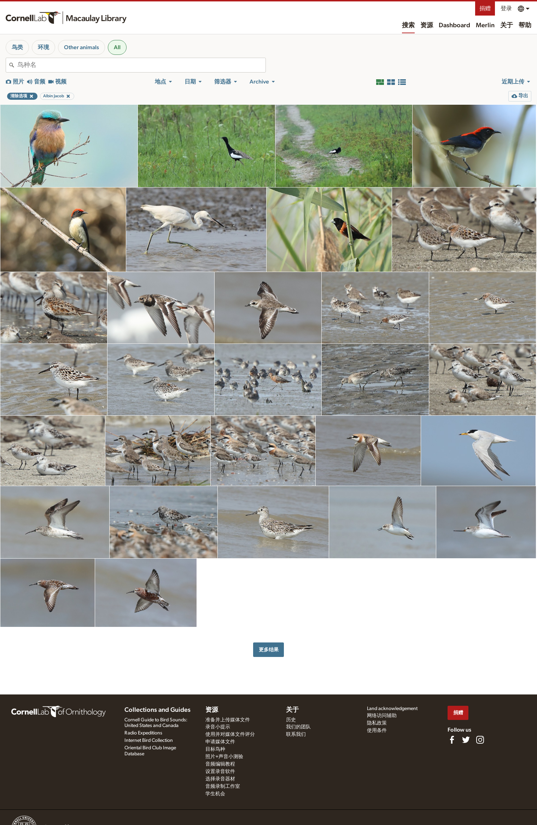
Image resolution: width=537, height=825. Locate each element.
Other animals (81, 47)
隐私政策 (377, 723)
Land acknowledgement (392, 708)
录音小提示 (217, 727)
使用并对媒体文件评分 (230, 734)
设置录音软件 (220, 771)
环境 (43, 47)
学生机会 (215, 793)
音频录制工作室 (222, 786)
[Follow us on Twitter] (466, 739)
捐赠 (485, 8)
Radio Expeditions (143, 733)
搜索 (408, 25)
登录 (506, 8)
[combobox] (141, 65)
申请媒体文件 (220, 741)
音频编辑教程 (220, 764)
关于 (506, 25)
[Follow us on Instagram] (480, 739)
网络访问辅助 (382, 715)
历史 (291, 719)
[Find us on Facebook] (452, 739)
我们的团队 (298, 727)
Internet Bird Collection (148, 740)
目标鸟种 (215, 749)
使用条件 (377, 730)
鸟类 (17, 47)
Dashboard (454, 25)
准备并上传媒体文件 (227, 719)
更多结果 (269, 649)
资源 (426, 25)
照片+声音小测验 (224, 756)
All (117, 47)
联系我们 (296, 734)
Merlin (485, 25)
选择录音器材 (220, 779)
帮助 (525, 25)
